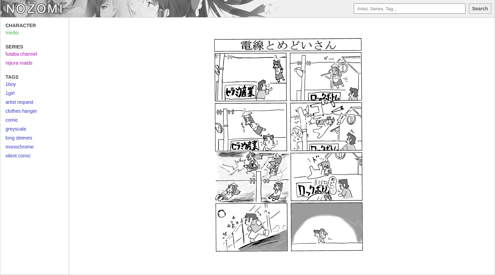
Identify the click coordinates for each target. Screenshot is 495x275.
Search (480, 8)
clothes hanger (21, 111)
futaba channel (21, 54)
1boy (11, 84)
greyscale (16, 129)
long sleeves (19, 138)
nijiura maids (19, 63)
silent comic (18, 155)
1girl (10, 93)
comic (12, 120)
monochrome (20, 147)
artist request (19, 102)
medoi (12, 32)
